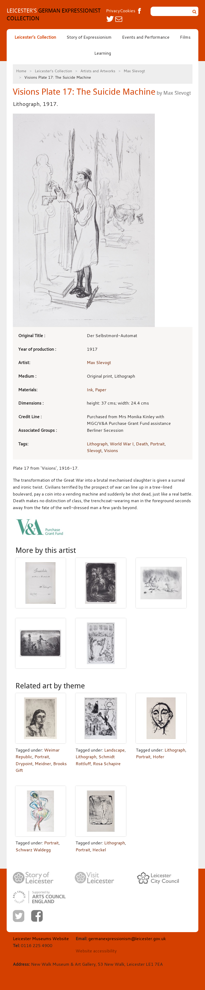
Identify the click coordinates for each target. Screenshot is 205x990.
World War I (122, 444)
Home (21, 70)
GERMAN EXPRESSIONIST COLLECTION (54, 14)
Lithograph (97, 444)
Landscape (114, 750)
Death (142, 444)
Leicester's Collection (35, 37)
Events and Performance (145, 37)
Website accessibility (96, 951)
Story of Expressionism (89, 37)
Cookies (127, 11)
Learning (102, 53)
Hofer (158, 757)
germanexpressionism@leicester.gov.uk (127, 938)
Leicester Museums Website (41, 938)
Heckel (99, 850)
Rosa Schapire (107, 764)
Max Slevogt (134, 70)
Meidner (43, 764)
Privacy (113, 11)
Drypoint (24, 764)
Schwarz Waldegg (33, 850)
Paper (100, 390)
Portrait (157, 444)
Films (185, 37)
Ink (90, 390)
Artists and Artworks (97, 70)
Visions (111, 450)
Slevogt (94, 450)
